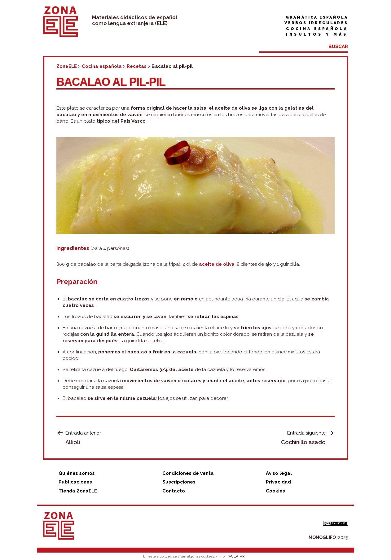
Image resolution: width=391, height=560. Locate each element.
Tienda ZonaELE (78, 491)
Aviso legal (279, 473)
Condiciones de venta (188, 473)
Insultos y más (317, 34)
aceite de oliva (217, 264)
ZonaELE (66, 66)
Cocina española (317, 29)
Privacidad (278, 482)
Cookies (275, 491)
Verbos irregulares (316, 23)
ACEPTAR (237, 556)
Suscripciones (179, 482)
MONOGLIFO (322, 537)
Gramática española (317, 17)
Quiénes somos (77, 473)
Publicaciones (75, 482)
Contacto (173, 491)
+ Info (220, 556)
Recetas (137, 66)
